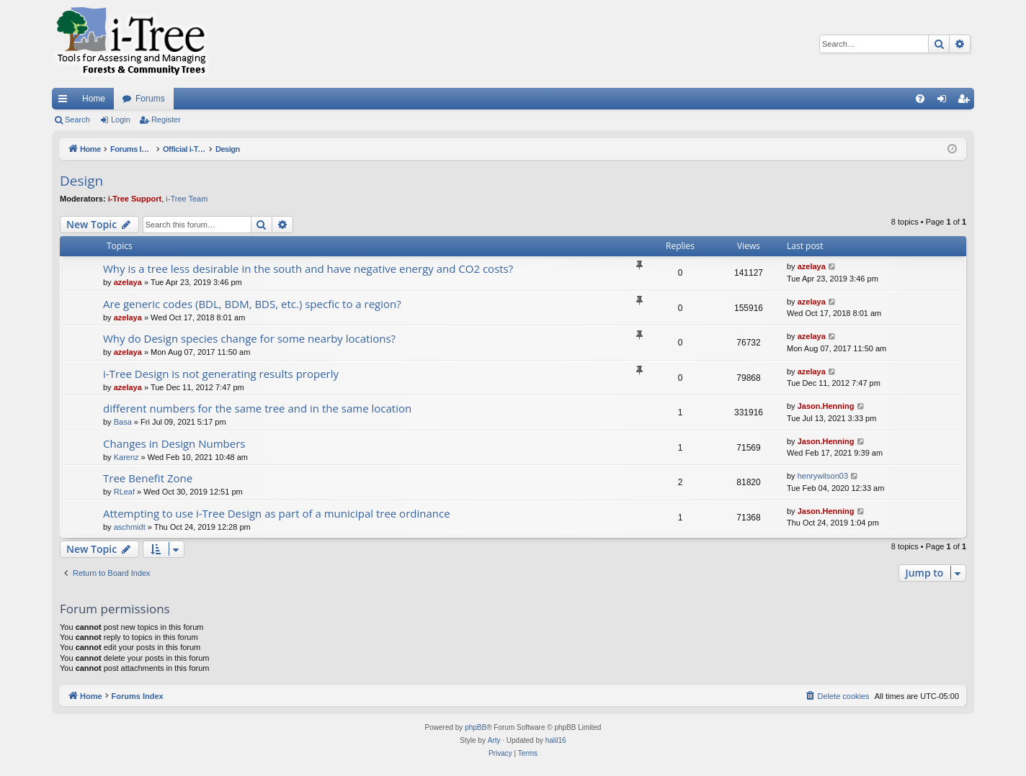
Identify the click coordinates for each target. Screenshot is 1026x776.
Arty (494, 740)
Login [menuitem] (945, 101)
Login (120, 119)
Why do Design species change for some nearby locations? (249, 338)
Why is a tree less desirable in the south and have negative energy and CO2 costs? (308, 268)
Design (81, 180)
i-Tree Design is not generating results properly (221, 373)
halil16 (555, 740)
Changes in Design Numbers (174, 443)
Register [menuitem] (966, 101)
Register (166, 119)
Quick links (65, 101)
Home (93, 99)
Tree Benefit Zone (147, 478)
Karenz (126, 457)
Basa (123, 422)
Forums (150, 99)
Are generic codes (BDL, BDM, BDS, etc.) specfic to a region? (252, 304)
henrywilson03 (823, 476)
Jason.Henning (826, 406)
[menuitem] (920, 98)
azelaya (128, 282)
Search (77, 119)
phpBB (475, 727)
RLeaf (124, 491)
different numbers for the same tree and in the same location (257, 408)
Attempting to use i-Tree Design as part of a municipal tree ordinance (276, 513)
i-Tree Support (135, 198)
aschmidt (130, 527)
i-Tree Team (187, 198)
